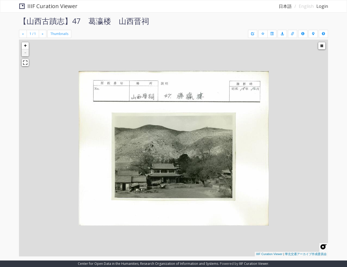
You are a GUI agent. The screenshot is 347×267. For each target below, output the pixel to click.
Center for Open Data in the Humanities (108, 263)
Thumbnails (59, 33)
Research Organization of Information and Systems (179, 263)
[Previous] (23, 34)
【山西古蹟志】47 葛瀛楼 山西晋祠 (84, 21)
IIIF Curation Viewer (48, 6)
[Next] (42, 34)
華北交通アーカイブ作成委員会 (306, 254)
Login (322, 6)
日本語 (285, 6)
